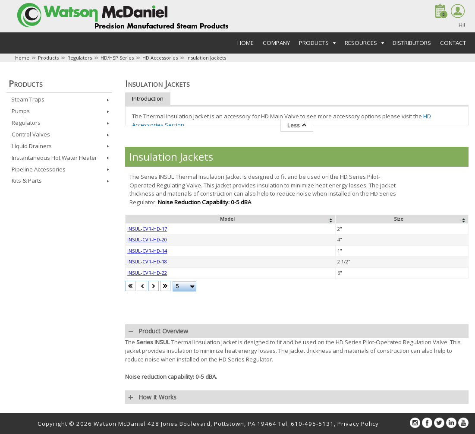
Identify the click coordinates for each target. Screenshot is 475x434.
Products (48, 57)
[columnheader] (231, 219)
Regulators (79, 57)
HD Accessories (160, 57)
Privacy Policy (358, 424)
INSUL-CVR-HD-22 (147, 272)
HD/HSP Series (117, 57)
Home (245, 43)
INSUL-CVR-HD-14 (147, 250)
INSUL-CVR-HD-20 (147, 239)
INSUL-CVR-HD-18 (147, 261)
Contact (453, 43)
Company (276, 43)
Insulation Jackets (206, 57)
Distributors (412, 43)
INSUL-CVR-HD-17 (147, 228)
